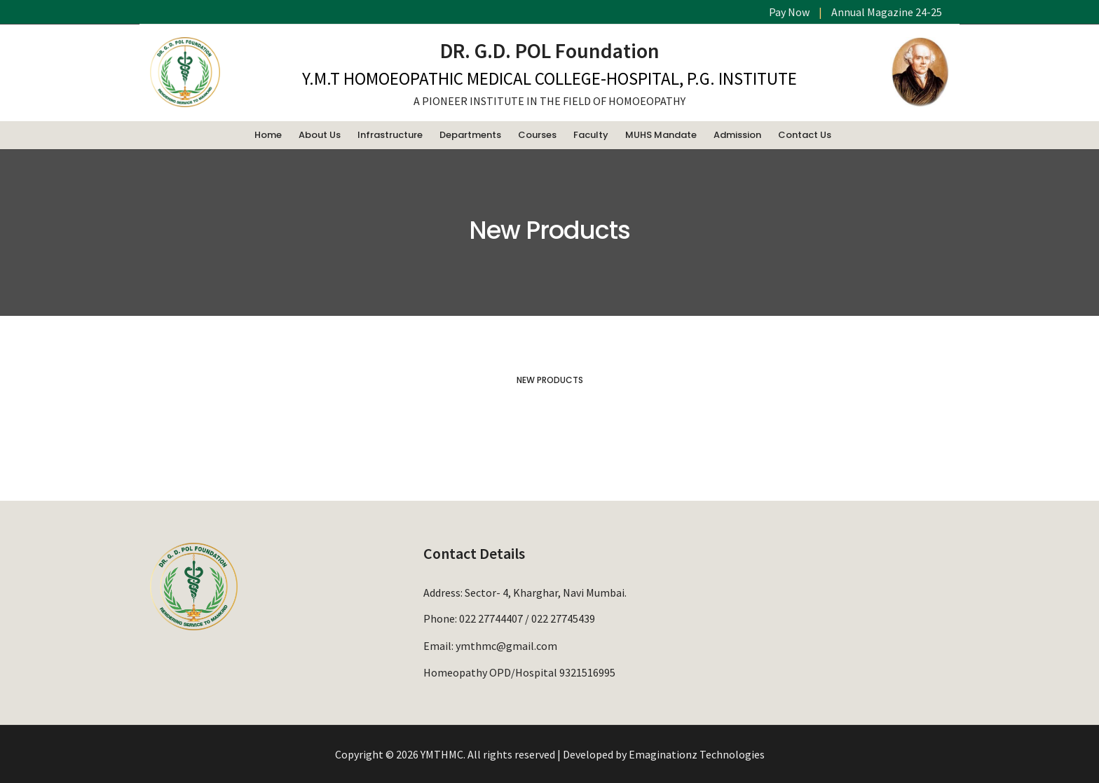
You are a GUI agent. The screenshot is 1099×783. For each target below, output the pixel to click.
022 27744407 (491, 618)
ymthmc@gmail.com (506, 644)
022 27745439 (563, 618)
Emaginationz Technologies (697, 754)
